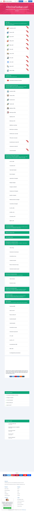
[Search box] (15, 1)
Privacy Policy (19, 506)
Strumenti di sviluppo (9, 225)
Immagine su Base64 (10, 397)
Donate (20, 1)
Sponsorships (19, 502)
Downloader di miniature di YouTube (12, 395)
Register (30, 1)
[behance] (29, 475)
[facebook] (5, 475)
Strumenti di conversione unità (11, 288)
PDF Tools (7, 22)
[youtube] (25, 475)
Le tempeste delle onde (12, 423)
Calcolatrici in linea (9, 294)
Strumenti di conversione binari (11, 274)
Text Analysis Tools (9, 237)
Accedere (25, 1)
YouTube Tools (8, 75)
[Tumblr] (23, 376)
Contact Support (7, 495)
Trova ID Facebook (10, 400)
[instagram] (13, 475)
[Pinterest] (16, 376)
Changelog (6, 493)
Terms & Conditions (20, 504)
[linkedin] (21, 475)
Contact (18, 495)
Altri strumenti (8, 301)
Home (18, 488)
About (18, 490)
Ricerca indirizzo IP (10, 402)
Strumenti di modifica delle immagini (12, 155)
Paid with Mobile (7, 490)
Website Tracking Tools (10, 232)
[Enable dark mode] (17, 1)
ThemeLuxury (24, 509)
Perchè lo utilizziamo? (11, 437)
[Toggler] (1, 1)
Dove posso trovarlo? (11, 430)
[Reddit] (21, 376)
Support (18, 493)
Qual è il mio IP (9, 405)
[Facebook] (11, 376)
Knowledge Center (20, 499)
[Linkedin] (18, 376)
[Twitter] (13, 376)
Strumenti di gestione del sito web (12, 85)
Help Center (6, 488)
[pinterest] (17, 475)
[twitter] (9, 475)
